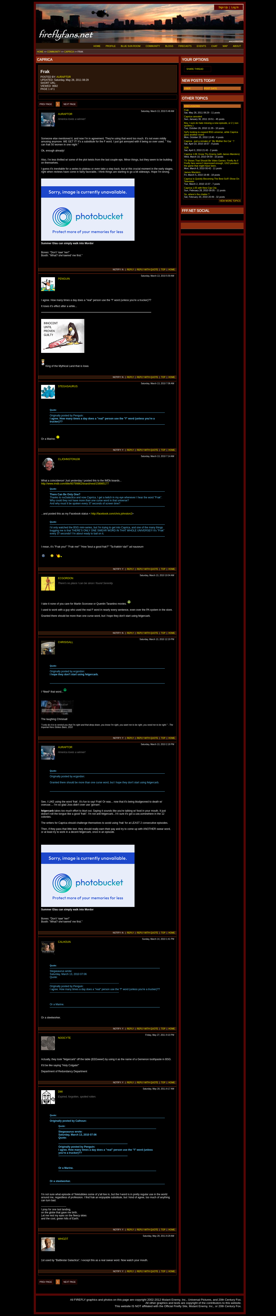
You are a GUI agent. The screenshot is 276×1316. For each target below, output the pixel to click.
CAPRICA (69, 52)
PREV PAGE (46, 104)
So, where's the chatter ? (197, 194)
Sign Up (223, 7)
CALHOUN (64, 941)
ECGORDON (65, 578)
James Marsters (192, 172)
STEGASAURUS (68, 386)
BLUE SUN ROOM (131, 46)
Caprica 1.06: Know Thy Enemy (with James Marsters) (212, 154)
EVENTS (201, 46)
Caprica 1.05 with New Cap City (200, 187)
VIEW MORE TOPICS (230, 201)
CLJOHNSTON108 (69, 459)
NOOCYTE (64, 1037)
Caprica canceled (193, 116)
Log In (235, 7)
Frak (186, 110)
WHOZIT (63, 1238)
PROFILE (111, 46)
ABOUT (237, 46)
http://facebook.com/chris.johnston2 (111, 513)
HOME (96, 46)
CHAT (214, 46)
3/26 (186, 147)
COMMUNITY (153, 46)
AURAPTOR (63, 76)
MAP (225, 46)
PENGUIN (64, 278)
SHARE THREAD (194, 69)
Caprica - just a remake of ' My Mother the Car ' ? (209, 141)
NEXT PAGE (70, 104)
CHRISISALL (65, 642)
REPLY (130, 269)
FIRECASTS (185, 46)
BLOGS (169, 46)
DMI (60, 1091)
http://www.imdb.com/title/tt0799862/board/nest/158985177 (75, 483)
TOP (163, 269)
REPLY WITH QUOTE (147, 269)
